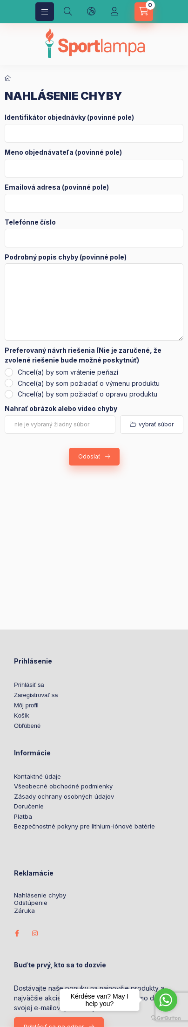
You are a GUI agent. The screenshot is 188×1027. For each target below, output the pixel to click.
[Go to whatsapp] (165, 1000)
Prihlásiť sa (29, 684)
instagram (35, 933)
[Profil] (114, 11)
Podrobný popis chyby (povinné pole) (66, 257)
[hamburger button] (44, 11)
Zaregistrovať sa (36, 695)
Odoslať (89, 456)
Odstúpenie (30, 902)
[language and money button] (91, 11)
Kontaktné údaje (37, 776)
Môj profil (26, 705)
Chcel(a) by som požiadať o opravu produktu (87, 394)
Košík (21, 715)
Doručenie (29, 806)
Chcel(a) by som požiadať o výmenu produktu (89, 383)
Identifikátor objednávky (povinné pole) (69, 117)
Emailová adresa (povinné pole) (57, 187)
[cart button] (143, 11)
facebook (16, 933)
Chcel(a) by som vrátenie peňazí (68, 372)
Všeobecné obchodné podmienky (63, 786)
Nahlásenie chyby (40, 895)
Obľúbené (27, 725)
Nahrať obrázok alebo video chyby (61, 408)
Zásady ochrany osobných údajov (64, 796)
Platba (23, 816)
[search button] (68, 11)
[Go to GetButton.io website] (166, 1017)
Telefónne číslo (30, 222)
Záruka (24, 910)
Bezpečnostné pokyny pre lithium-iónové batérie (84, 826)
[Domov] (8, 78)
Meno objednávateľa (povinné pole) (63, 152)
